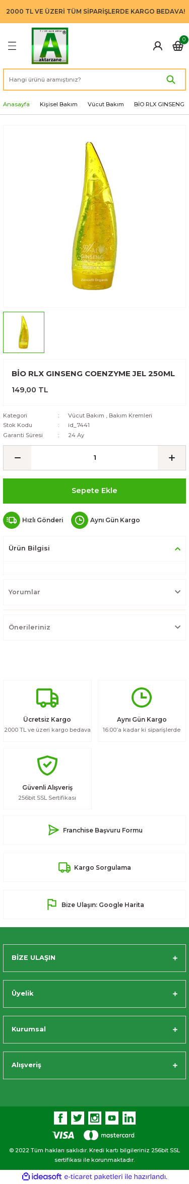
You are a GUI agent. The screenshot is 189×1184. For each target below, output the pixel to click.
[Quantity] (94, 458)
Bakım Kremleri (130, 415)
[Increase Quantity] (171, 458)
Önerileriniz (29, 627)
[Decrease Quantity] (17, 458)
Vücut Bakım (86, 415)
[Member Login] (158, 46)
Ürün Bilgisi (29, 548)
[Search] (94, 79)
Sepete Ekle (94, 490)
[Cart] (178, 46)
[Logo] (50, 45)
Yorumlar (24, 592)
